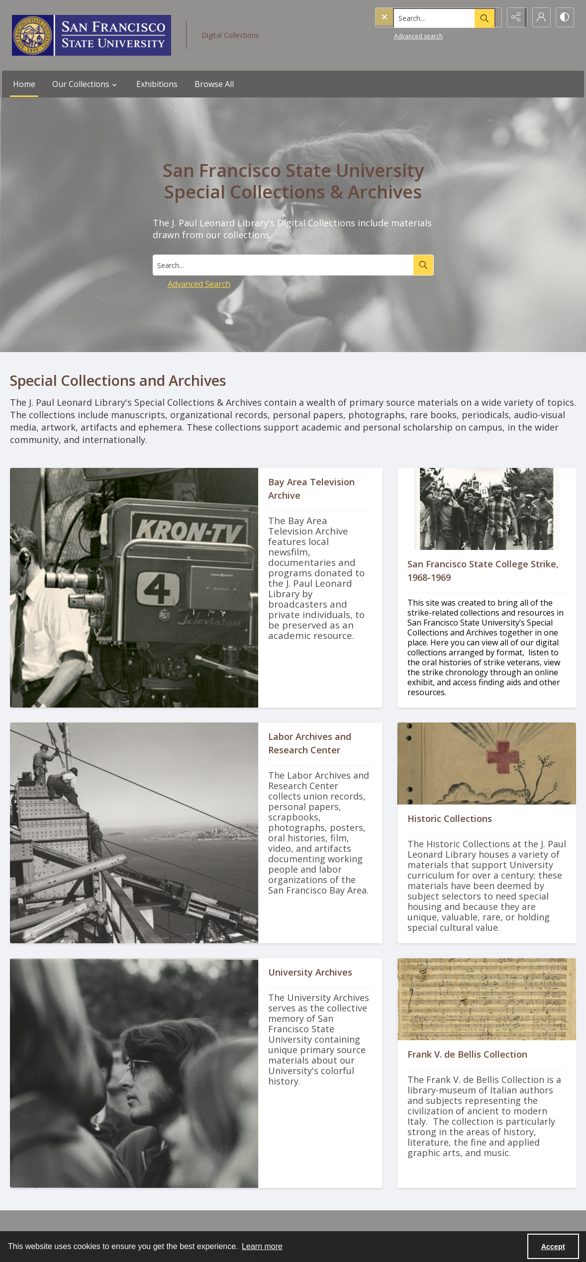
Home (24, 84)
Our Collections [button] (85, 84)
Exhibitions (157, 84)
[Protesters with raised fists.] (486, 629)
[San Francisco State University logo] (91, 35)
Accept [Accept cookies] (553, 1247)
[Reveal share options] (514, 17)
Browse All (214, 84)
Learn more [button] (262, 1246)
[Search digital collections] (283, 265)
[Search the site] (417, 17)
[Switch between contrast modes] (564, 17)
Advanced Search (199, 283)
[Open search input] (489, 17)
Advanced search (398, 35)
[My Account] (539, 17)
